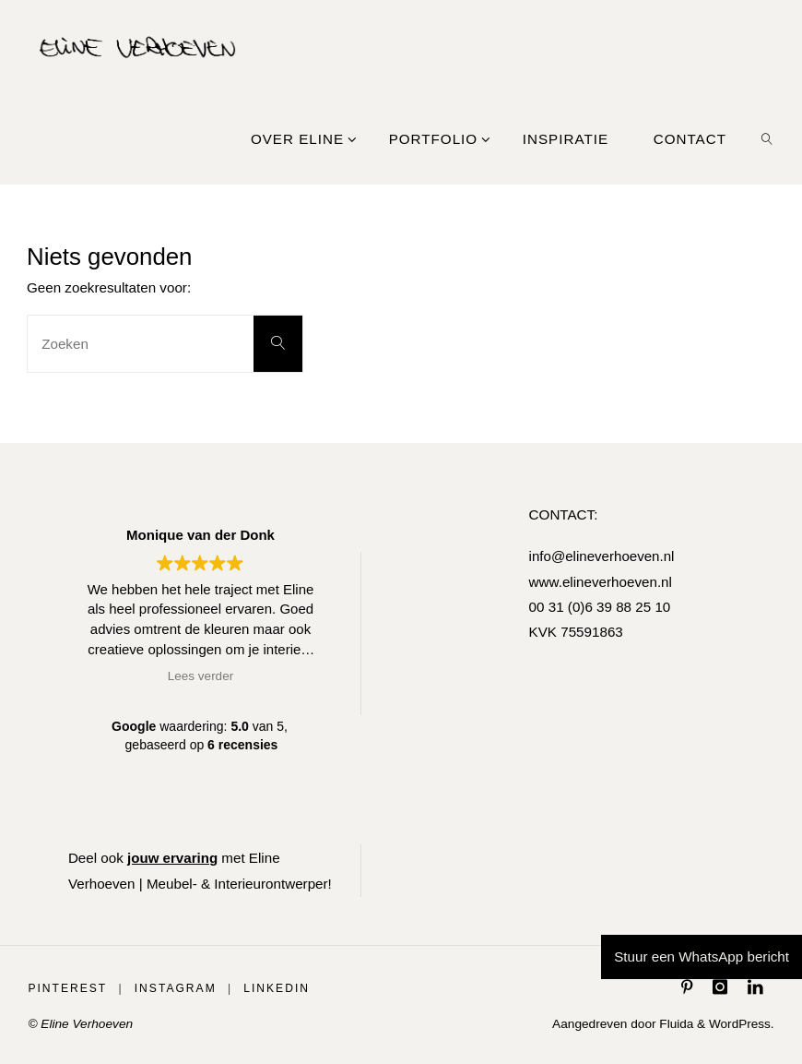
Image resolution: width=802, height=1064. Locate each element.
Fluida (674, 1024)
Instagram (176, 988)
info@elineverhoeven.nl (601, 556)
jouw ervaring (172, 858)
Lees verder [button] (200, 676)
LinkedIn (277, 988)
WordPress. (740, 1024)
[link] (767, 138)
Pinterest (67, 988)
